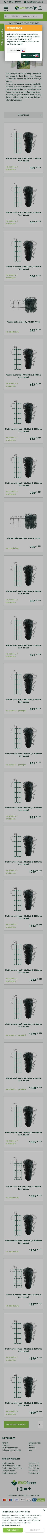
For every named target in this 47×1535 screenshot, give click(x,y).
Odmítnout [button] (35, 1530)
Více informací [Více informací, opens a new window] (26, 1523)
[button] (23, 1525)
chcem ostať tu (17, 50)
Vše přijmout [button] (13, 1530)
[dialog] (23, 1521)
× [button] (44, 1510)
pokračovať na (30, 55)
